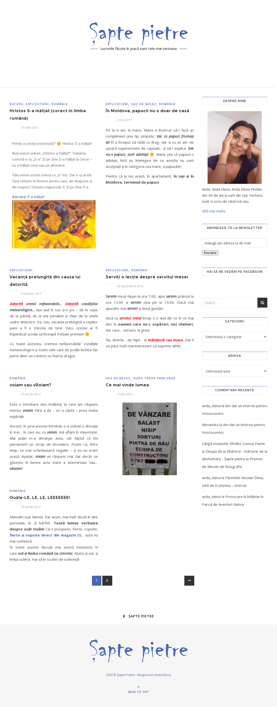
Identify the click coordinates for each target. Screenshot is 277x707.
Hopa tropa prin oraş (155, 378)
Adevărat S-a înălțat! (29, 197)
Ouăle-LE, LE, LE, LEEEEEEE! (40, 497)
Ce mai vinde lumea (127, 385)
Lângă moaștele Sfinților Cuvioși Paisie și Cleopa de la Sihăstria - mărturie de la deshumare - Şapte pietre (234, 451)
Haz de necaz (143, 104)
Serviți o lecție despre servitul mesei (147, 277)
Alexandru (210, 424)
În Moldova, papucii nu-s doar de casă (147, 111)
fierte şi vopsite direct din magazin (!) (45, 535)
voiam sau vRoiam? (31, 385)
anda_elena (211, 405)
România (60, 104)
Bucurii (16, 104)
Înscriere (210, 253)
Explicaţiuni (37, 104)
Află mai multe (213, 211)
